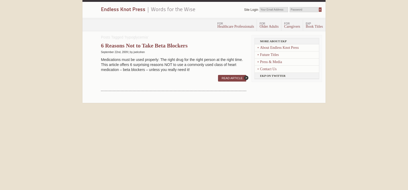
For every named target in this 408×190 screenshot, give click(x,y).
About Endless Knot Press (279, 48)
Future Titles (269, 55)
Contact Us (268, 69)
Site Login (251, 10)
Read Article (232, 78)
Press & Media (271, 62)
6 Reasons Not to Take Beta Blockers (144, 45)
